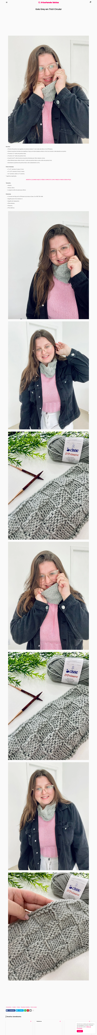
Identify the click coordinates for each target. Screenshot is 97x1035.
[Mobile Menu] (7, 2)
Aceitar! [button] (80, 1031)
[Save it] (90, 12)
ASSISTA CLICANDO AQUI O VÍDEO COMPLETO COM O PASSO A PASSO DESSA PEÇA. (48, 179)
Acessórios (9, 1007)
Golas (18, 1007)
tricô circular (34, 1007)
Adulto (14, 1007)
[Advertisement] (46, 24)
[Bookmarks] (90, 2)
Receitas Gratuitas (25, 1007)
